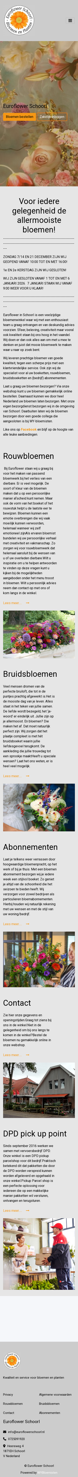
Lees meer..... (16, 603)
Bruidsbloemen (49, 1404)
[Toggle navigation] (70, 20)
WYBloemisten (47, 1473)
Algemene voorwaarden (55, 1394)
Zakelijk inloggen (52, 117)
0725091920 (14, 1439)
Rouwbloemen (13, 1404)
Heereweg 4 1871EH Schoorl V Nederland (14, 1451)
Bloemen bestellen (19, 117)
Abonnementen (49, 1413)
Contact (8, 1413)
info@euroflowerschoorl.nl (24, 1432)
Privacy (8, 1394)
